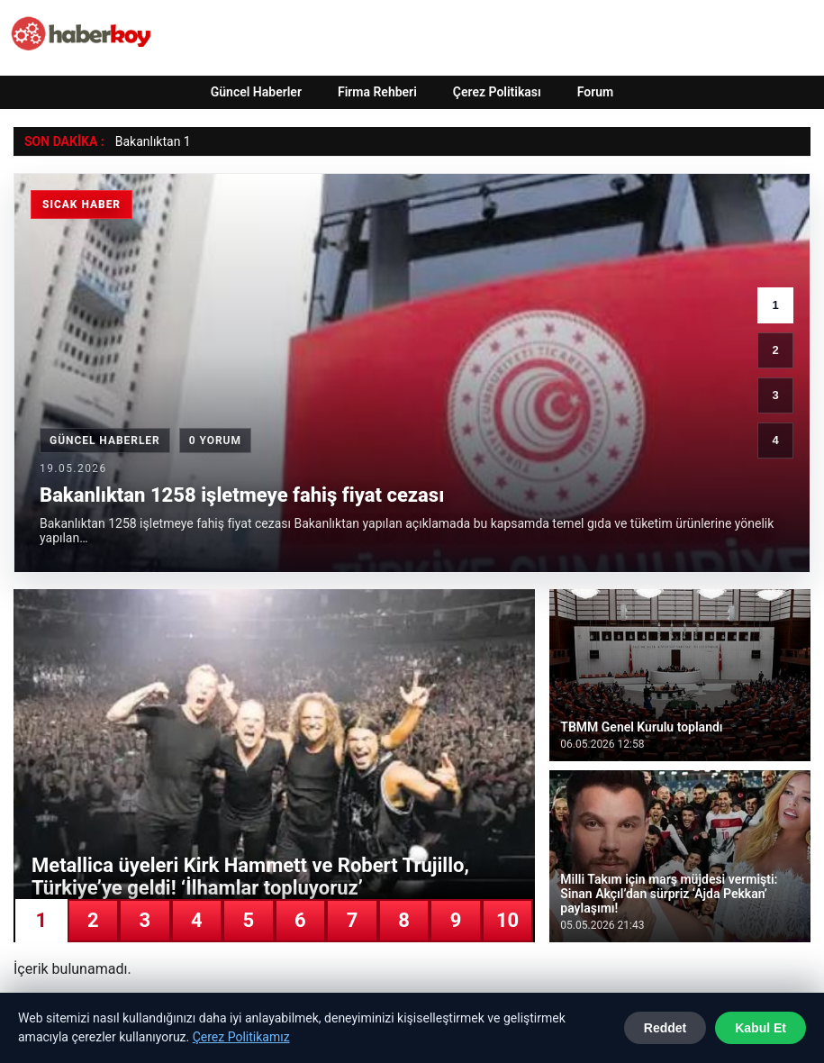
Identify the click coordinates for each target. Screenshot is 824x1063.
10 (507, 920)
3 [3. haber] (775, 395)
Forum (595, 92)
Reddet (665, 1028)
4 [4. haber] (775, 440)
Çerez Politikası (497, 92)
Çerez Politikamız (241, 1037)
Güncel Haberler (256, 92)
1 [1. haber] (775, 305)
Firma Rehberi (377, 92)
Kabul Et (760, 1028)
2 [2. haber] (775, 350)
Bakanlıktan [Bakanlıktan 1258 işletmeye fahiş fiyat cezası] (148, 141)
